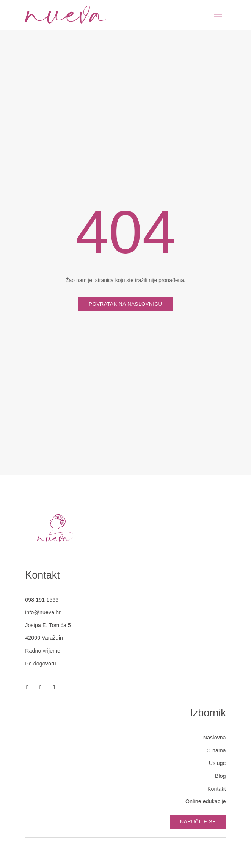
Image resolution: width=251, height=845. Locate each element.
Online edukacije (205, 801)
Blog (220, 776)
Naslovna (214, 738)
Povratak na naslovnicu (125, 304)
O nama (216, 750)
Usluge (217, 763)
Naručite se (198, 822)
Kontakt (216, 789)
